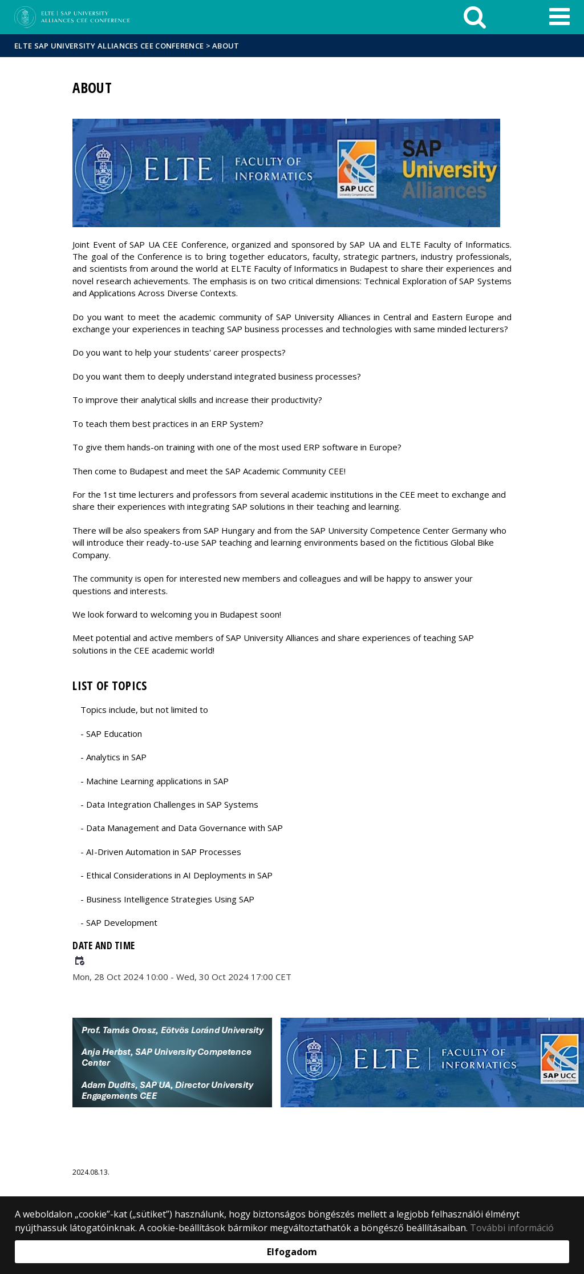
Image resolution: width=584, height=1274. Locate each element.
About (226, 46)
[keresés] (475, 17)
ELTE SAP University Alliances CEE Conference (109, 46)
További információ (512, 1227)
